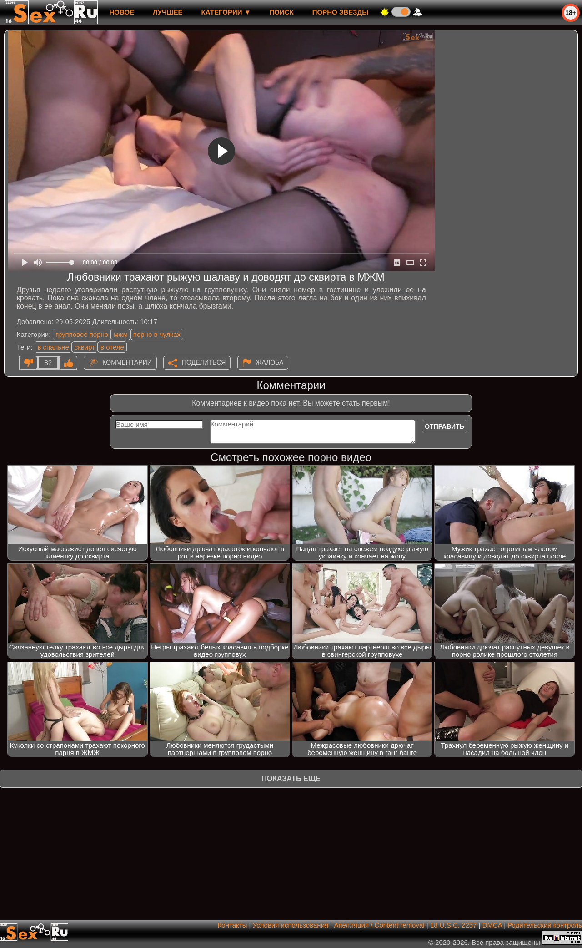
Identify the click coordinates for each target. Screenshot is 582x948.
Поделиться (204, 362)
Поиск (282, 12)
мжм (121, 334)
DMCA (492, 925)
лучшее (167, 12)
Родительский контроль (544, 925)
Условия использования (291, 925)
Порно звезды (340, 12)
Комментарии (127, 362)
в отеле (112, 347)
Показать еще (290, 778)
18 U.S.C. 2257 (453, 925)
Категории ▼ (226, 12)
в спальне (53, 347)
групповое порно (81, 334)
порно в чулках (157, 334)
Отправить (444, 426)
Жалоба (270, 362)
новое (121, 12)
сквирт (85, 347)
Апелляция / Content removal (379, 925)
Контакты (232, 925)
